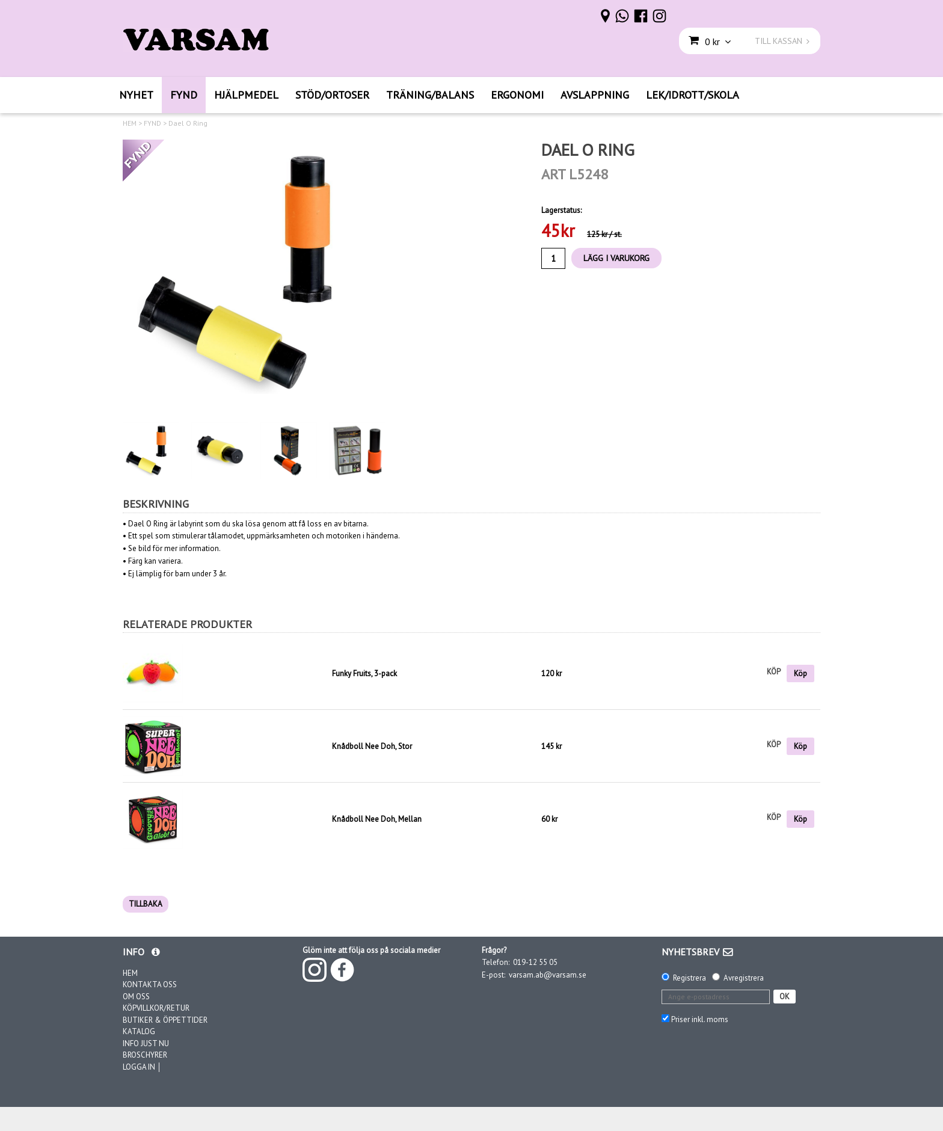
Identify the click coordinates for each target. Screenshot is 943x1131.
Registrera (689, 978)
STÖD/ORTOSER (332, 95)
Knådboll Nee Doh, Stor (372, 746)
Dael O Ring (187, 123)
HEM (130, 123)
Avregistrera (743, 978)
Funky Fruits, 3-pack (364, 673)
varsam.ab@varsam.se (547, 975)
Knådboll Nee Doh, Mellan (377, 819)
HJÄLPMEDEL (246, 95)
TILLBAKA (145, 904)
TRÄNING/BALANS (430, 95)
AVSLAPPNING (595, 95)
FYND (183, 95)
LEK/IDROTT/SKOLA (692, 95)
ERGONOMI (517, 95)
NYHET (136, 95)
